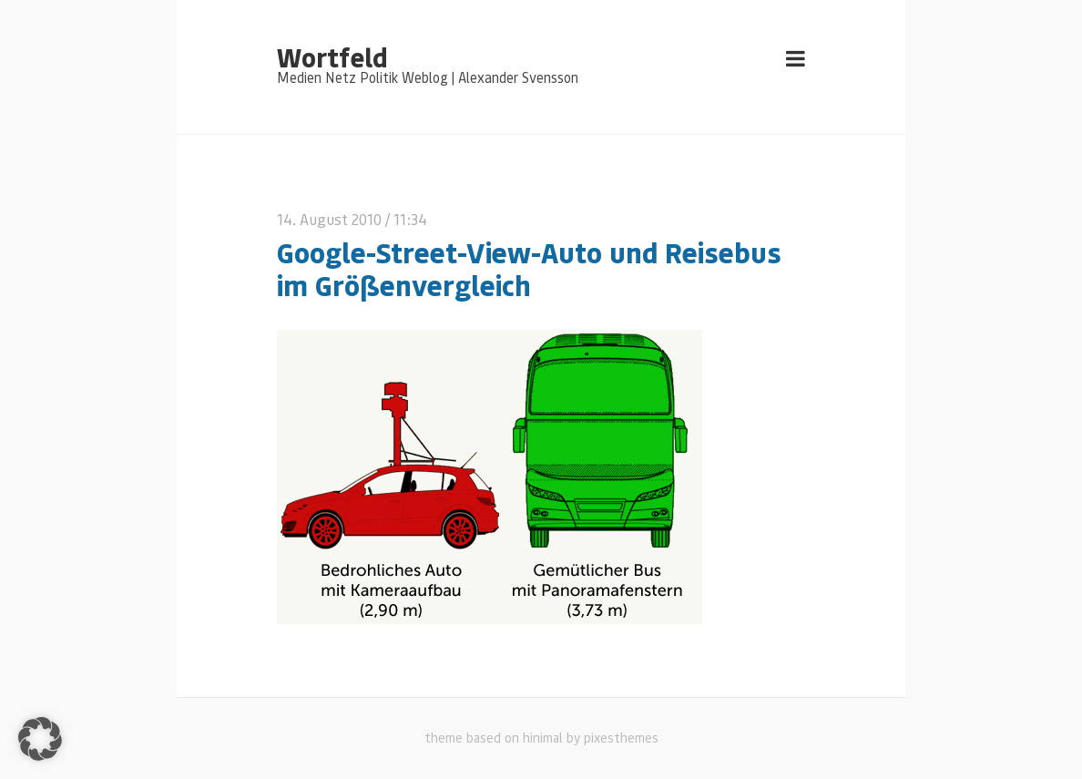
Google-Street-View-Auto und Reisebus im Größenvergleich (529, 268)
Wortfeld (332, 56)
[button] (40, 739)
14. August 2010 (329, 219)
